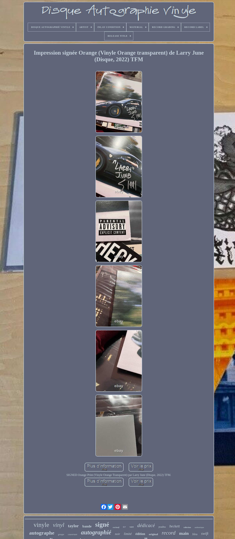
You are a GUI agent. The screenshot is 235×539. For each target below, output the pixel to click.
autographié (96, 532)
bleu (195, 534)
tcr (124, 526)
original (153, 534)
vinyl (58, 525)
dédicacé (146, 525)
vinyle (41, 524)
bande (87, 526)
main (184, 533)
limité (128, 534)
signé (102, 524)
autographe (41, 533)
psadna (162, 526)
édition (140, 534)
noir (117, 534)
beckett (174, 526)
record (169, 533)
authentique (199, 527)
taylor (73, 526)
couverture (72, 534)
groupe (61, 534)
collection (187, 527)
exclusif (116, 527)
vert (131, 526)
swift (204, 533)
